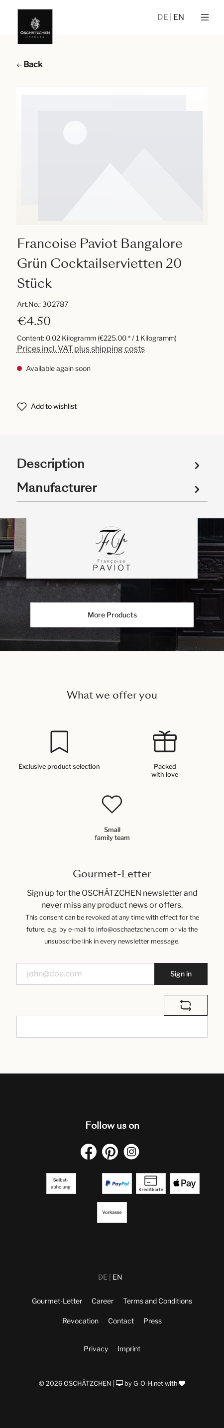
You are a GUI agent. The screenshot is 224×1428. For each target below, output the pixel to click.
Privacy (96, 1348)
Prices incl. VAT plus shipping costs (81, 349)
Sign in (181, 973)
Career (102, 1301)
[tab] (109, 463)
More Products (112, 614)
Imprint (128, 1348)
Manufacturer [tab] (109, 488)
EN (178, 17)
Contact (121, 1320)
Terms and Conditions (157, 1301)
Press (152, 1320)
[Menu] (205, 17)
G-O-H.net (148, 1383)
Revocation (80, 1320)
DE (163, 17)
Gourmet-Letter (57, 1301)
